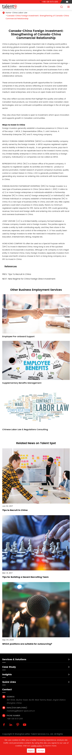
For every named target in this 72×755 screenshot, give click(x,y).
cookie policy (36, 745)
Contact (7, 689)
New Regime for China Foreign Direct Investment (31, 279)
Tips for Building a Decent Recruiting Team (25, 577)
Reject (31, 750)
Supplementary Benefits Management (21, 383)
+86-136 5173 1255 (49, 1)
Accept (41, 750)
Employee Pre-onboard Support (18, 336)
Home (8, 12)
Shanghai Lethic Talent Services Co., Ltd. (34, 734)
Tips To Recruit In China (19, 274)
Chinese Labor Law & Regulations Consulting (25, 429)
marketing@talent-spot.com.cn (21, 710)
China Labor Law (19, 12)
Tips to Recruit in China (15, 510)
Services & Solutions (14, 659)
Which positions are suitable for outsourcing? (27, 644)
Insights (7, 674)
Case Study (9, 667)
